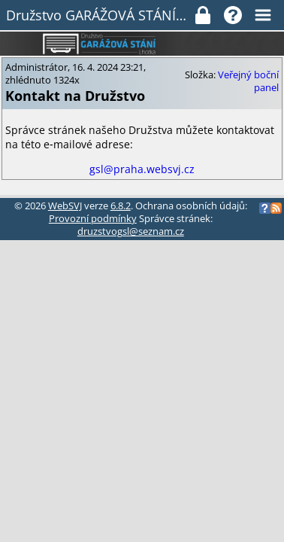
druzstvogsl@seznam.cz (130, 231)
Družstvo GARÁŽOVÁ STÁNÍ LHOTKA (100, 15)
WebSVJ (65, 205)
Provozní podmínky (93, 218)
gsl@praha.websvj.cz (142, 169)
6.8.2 (120, 205)
